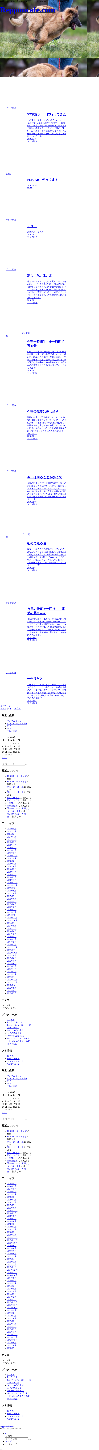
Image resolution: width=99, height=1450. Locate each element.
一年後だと (12, 803)
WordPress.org (13, 1064)
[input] (13, 764)
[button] (26, 764)
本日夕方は (13, 731)
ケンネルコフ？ (14, 721)
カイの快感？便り (15, 1033)
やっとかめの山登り (16, 1030)
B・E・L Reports (14, 1022)
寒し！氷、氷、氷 (15, 787)
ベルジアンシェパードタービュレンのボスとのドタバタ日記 (18, 1041)
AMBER (10, 1020)
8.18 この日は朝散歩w (17, 723)
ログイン (11, 1056)
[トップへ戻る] (1, 1449)
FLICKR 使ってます (17, 776)
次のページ (6, 706)
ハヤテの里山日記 (15, 1036)
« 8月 (4, 757)
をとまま (16, 811)
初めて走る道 (13, 798)
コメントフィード (15, 1061)
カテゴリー (7, 1005)
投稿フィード (13, 1059)
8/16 (9, 728)
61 (15, 708)
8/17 (9, 726)
